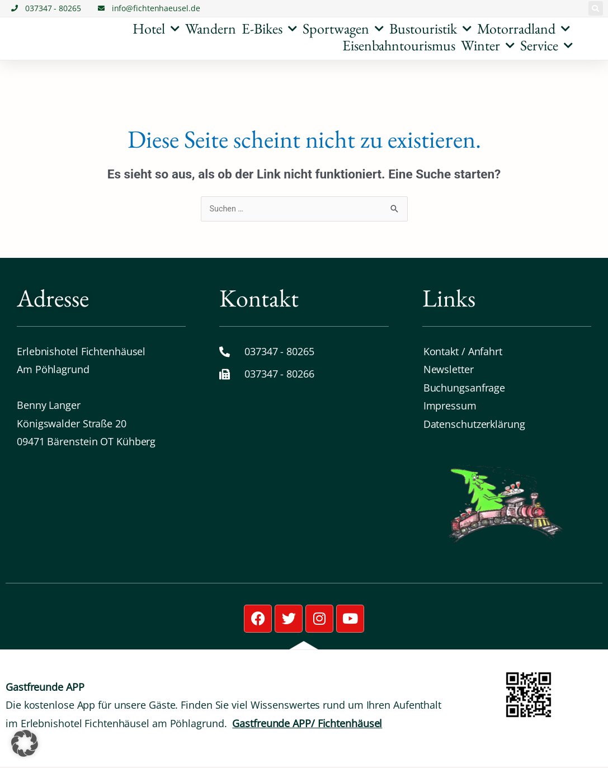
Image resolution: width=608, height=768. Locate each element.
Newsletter (448, 369)
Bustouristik (430, 28)
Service (546, 45)
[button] (595, 8)
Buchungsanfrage (464, 388)
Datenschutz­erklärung (474, 424)
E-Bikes (269, 28)
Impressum (450, 406)
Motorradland (523, 28)
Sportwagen (343, 28)
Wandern (210, 28)
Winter (488, 45)
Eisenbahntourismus (398, 45)
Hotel (156, 28)
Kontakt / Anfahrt (462, 352)
